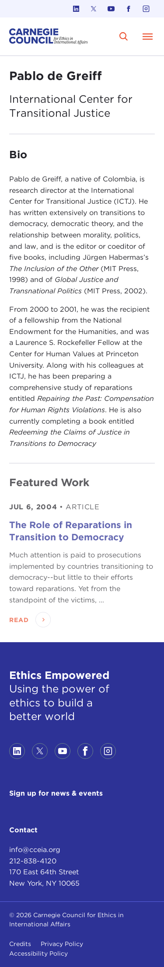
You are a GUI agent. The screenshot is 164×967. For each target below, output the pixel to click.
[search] (123, 36)
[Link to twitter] (93, 8)
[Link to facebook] (128, 8)
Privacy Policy (62, 943)
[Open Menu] (148, 36)
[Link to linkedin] (76, 8)
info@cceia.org (34, 849)
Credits (20, 943)
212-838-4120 (32, 861)
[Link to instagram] (146, 8)
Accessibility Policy (38, 953)
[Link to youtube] (111, 8)
